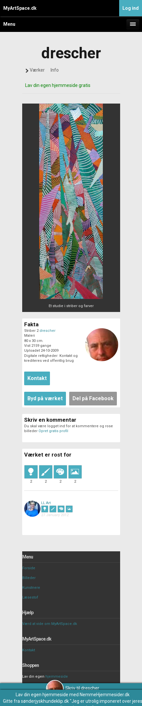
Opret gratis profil (53, 431)
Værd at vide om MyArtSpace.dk (49, 624)
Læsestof (30, 597)
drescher (47, 331)
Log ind (130, 8)
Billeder (29, 578)
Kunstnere (31, 588)
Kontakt (28, 650)
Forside (28, 568)
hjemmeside (56, 676)
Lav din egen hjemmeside (42, 694)
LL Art (46, 503)
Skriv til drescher (72, 688)
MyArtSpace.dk (20, 8)
